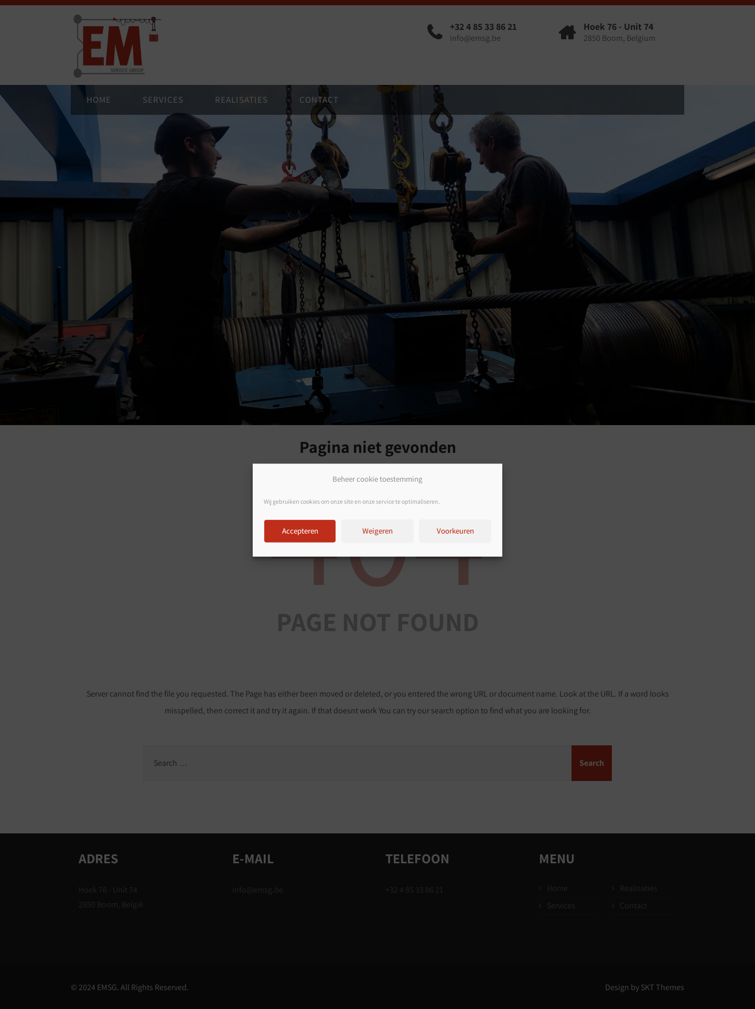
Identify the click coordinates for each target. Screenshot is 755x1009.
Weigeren (377, 541)
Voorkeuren (455, 541)
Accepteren (300, 541)
